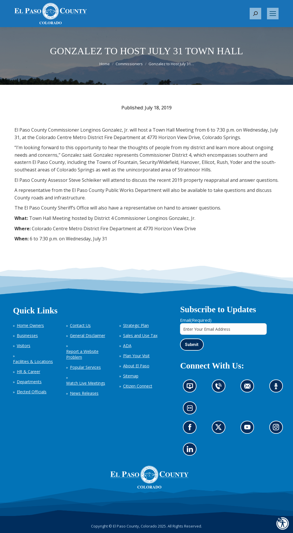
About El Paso (136, 366)
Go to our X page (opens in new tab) (220, 428)
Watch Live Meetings (85, 383)
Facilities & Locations (33, 361)
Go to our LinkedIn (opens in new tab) (191, 450)
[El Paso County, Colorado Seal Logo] (149, 486)
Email (196, 320)
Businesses (27, 335)
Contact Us (80, 325)
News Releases (84, 393)
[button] (255, 13)
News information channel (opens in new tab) (192, 387)
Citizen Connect (137, 386)
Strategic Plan (136, 325)
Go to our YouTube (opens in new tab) (249, 428)
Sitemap (130, 376)
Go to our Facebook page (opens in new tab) (191, 428)
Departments (29, 381)
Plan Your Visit (136, 355)
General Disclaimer (87, 335)
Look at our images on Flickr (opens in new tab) (192, 409)
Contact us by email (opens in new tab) (249, 387)
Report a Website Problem (82, 354)
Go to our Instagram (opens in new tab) (278, 428)
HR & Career (28, 371)
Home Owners (30, 325)
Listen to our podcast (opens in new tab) (277, 387)
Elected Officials (32, 391)
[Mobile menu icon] (273, 13)
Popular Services (85, 367)
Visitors (23, 345)
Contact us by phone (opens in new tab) (220, 387)
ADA (127, 345)
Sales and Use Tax (140, 335)
